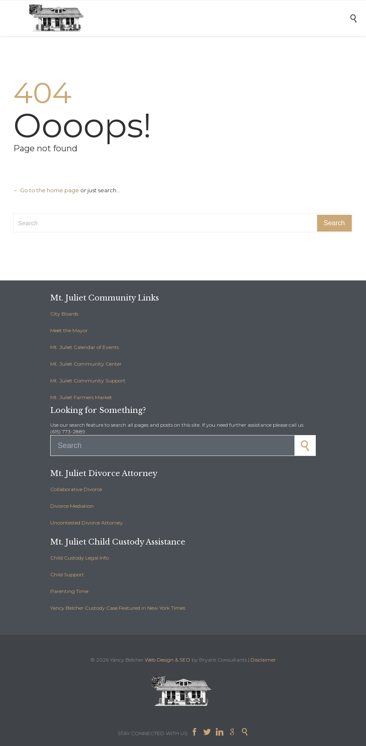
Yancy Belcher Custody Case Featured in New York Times (117, 608)
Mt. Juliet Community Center (86, 364)
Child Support (67, 574)
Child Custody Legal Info (79, 558)
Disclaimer (263, 660)
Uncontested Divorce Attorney (86, 522)
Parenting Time (69, 591)
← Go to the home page (46, 190)
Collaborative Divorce (76, 489)
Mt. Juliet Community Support (87, 380)
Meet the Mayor (69, 330)
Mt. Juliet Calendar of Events (84, 347)
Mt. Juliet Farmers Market (81, 397)
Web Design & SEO (167, 660)
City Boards (64, 314)
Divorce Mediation (72, 506)
